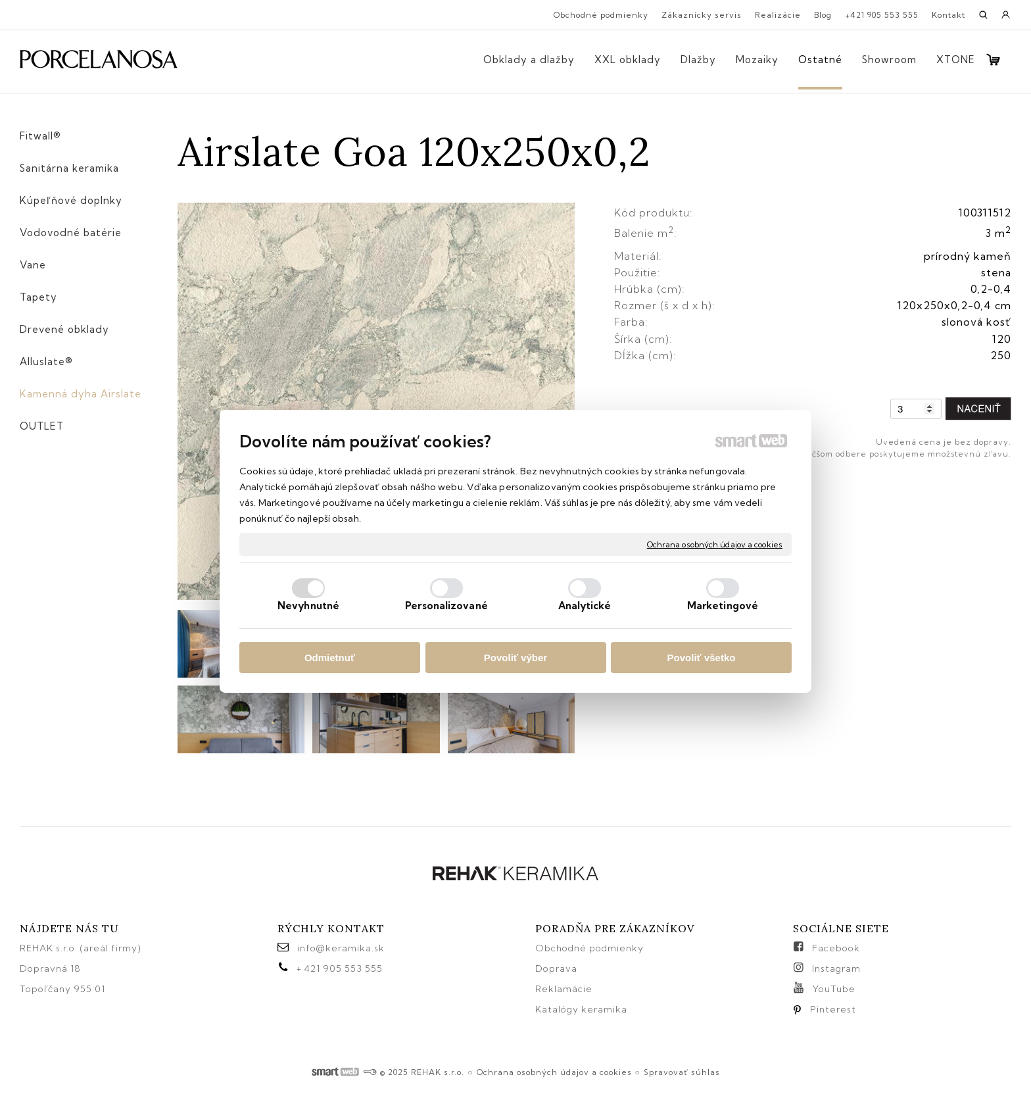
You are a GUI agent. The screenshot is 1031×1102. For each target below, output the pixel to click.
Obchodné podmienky (589, 948)
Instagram (836, 968)
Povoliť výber (515, 657)
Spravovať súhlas (682, 1072)
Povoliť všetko (701, 657)
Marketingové (722, 605)
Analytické (584, 605)
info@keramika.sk (341, 948)
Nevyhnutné (308, 605)
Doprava (556, 968)
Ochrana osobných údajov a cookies (714, 544)
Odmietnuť (329, 657)
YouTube (834, 989)
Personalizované (446, 605)
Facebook (836, 948)
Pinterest (833, 1009)
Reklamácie (565, 989)
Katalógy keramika (581, 1009)
